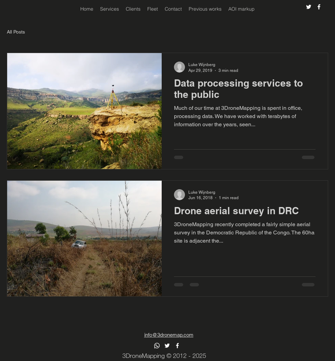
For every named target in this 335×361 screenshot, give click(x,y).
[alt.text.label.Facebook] (319, 6)
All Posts (16, 32)
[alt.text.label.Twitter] (308, 6)
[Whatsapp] (156, 345)
